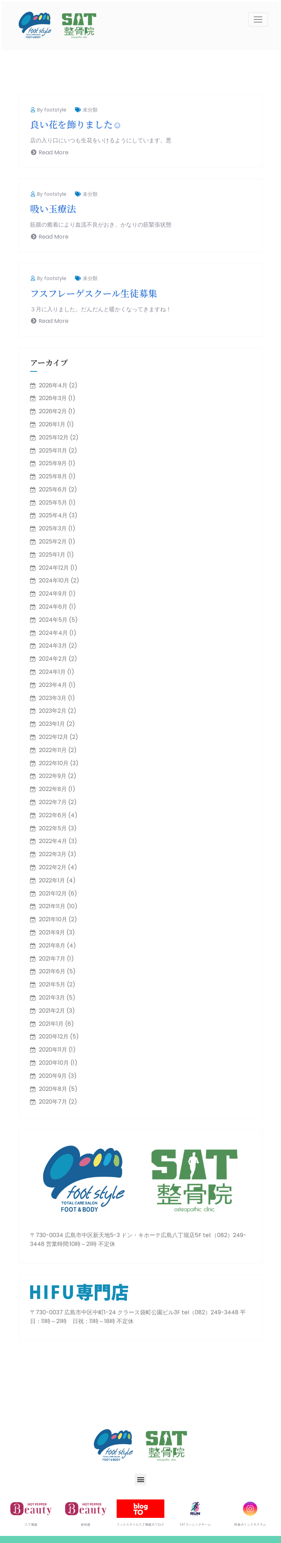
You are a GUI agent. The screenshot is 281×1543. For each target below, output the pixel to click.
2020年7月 (53, 1102)
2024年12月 (54, 568)
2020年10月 (54, 1063)
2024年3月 (53, 646)
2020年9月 (53, 1076)
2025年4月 (53, 515)
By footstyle (48, 109)
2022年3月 (52, 854)
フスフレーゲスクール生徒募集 (93, 293)
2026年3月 (53, 398)
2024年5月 (53, 620)
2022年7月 (53, 802)
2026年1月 (52, 424)
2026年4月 (53, 385)
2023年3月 (52, 698)
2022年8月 (53, 789)
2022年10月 (54, 763)
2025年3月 (53, 528)
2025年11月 (53, 450)
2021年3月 (52, 997)
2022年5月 (53, 828)
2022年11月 (53, 750)
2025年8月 (53, 476)
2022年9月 (52, 776)
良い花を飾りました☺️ (76, 124)
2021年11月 (52, 906)
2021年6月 (52, 971)
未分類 (90, 109)
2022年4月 (53, 841)
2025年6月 (53, 489)
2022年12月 (53, 737)
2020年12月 (54, 1036)
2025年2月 (53, 541)
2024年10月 (54, 580)
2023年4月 (53, 685)
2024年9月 (53, 594)
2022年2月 (52, 867)
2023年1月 (52, 724)
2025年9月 (53, 463)
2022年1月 (52, 880)
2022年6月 (53, 815)
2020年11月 (53, 1050)
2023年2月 (52, 711)
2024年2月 (53, 659)
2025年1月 (52, 555)
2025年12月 (54, 437)
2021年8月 (52, 945)
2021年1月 (51, 1024)
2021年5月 (52, 984)
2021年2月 (52, 1011)
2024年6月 (53, 607)
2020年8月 (53, 1089)
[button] (140, 1479)
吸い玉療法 (53, 208)
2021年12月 (53, 893)
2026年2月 (53, 411)
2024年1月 (52, 672)
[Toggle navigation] (258, 19)
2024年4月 (53, 633)
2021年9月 (52, 932)
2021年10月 (53, 919)
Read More (49, 152)
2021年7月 (52, 959)
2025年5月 (53, 503)
